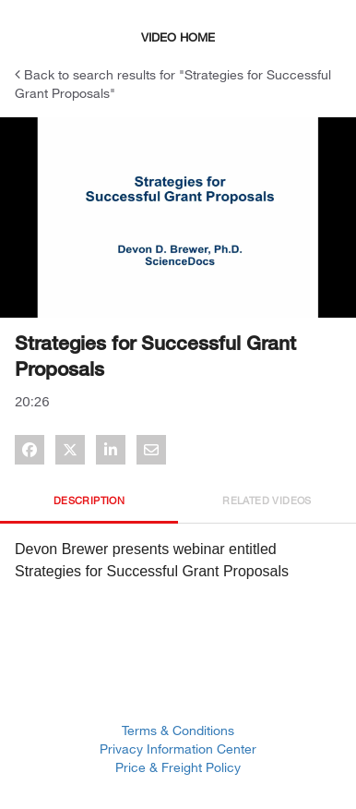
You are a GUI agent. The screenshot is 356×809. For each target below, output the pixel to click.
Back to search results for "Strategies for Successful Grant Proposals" (173, 83)
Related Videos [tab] (267, 500)
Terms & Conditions (178, 730)
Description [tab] (89, 500)
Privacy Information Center (178, 748)
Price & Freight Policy (178, 767)
